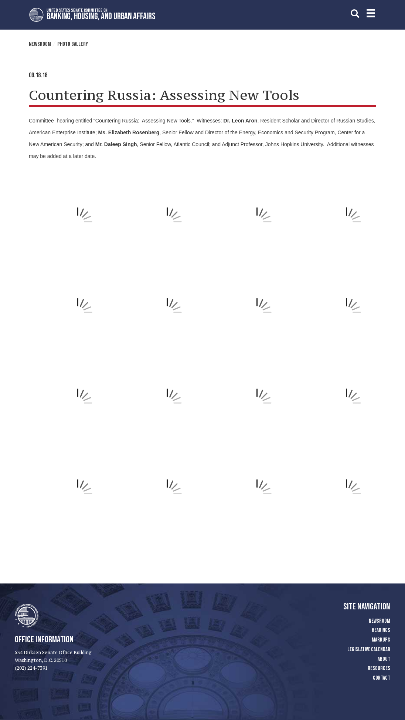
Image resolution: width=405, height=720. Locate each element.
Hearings (381, 630)
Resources (379, 668)
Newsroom (40, 44)
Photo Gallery (72, 44)
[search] (355, 13)
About (384, 659)
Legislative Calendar (368, 649)
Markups (381, 639)
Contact (381, 678)
